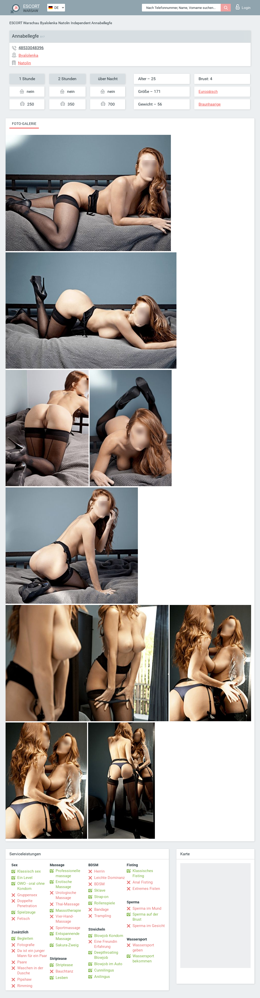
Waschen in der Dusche (30, 970)
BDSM (99, 884)
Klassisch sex (29, 871)
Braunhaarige (210, 104)
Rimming (24, 985)
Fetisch (23, 918)
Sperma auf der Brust (145, 917)
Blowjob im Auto (108, 964)
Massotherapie (68, 910)
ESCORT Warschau (24, 23)
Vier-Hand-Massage (64, 919)
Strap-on (101, 896)
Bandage (101, 909)
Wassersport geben (143, 947)
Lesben (62, 977)
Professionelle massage (68, 873)
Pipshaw (24, 979)
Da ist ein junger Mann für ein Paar (32, 953)
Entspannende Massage (67, 936)
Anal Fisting (143, 882)
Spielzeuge (26, 912)
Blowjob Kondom (108, 935)
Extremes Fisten (146, 888)
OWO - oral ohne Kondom (31, 886)
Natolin (64, 23)
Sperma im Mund (147, 908)
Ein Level (24, 877)
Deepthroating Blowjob (106, 955)
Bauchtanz (64, 971)
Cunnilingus (104, 970)
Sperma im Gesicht (149, 925)
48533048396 (31, 47)
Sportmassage (68, 927)
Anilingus (102, 976)
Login (243, 7)
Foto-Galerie (24, 124)
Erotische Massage (64, 884)
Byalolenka (48, 23)
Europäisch (208, 91)
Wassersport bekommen (143, 958)
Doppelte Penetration (27, 903)
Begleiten (25, 938)
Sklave (99, 890)
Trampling (102, 916)
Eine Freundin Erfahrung (105, 944)
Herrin (99, 871)
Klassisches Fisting (143, 873)
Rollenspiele (104, 903)
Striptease (64, 965)
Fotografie (26, 945)
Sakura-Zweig (67, 945)
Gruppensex (27, 895)
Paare (22, 962)
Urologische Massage (66, 895)
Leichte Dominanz (109, 877)
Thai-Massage (67, 904)
